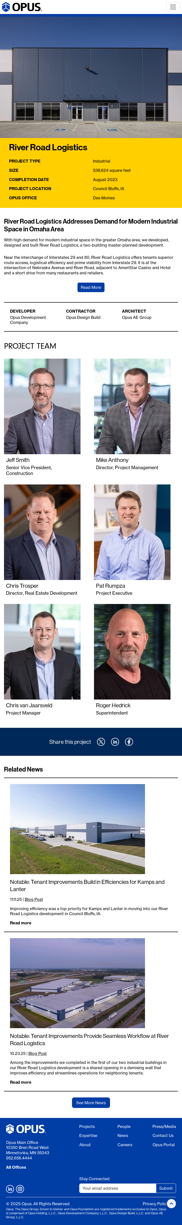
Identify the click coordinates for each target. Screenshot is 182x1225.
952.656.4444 (19, 1157)
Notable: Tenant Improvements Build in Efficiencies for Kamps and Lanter (87, 885)
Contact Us (163, 1135)
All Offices (16, 1167)
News (123, 1135)
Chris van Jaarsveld (29, 705)
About (85, 1144)
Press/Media (164, 1126)
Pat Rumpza (110, 585)
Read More (91, 287)
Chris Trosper (22, 585)
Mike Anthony (112, 459)
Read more (21, 922)
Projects (87, 1126)
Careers (125, 1144)
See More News (91, 1102)
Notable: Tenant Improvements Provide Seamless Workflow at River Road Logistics (89, 1039)
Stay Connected (94, 1178)
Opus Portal (163, 1144)
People (124, 1126)
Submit (166, 1188)
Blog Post (34, 899)
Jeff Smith (18, 459)
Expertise (88, 1135)
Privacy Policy (155, 1203)
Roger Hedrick (113, 705)
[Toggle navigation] (173, 7)
